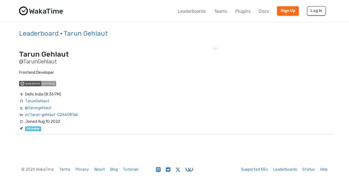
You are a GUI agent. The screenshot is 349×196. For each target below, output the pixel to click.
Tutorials (131, 169)
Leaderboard (39, 33)
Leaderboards (192, 11)
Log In (316, 10)
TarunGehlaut (37, 101)
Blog (114, 169)
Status (308, 169)
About (99, 169)
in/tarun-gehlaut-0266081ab (51, 114)
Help (324, 169)
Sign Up (288, 10)
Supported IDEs (254, 169)
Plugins (243, 11)
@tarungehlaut (38, 108)
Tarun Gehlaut (86, 33)
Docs (264, 11)
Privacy (82, 169)
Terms (64, 169)
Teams (220, 11)
